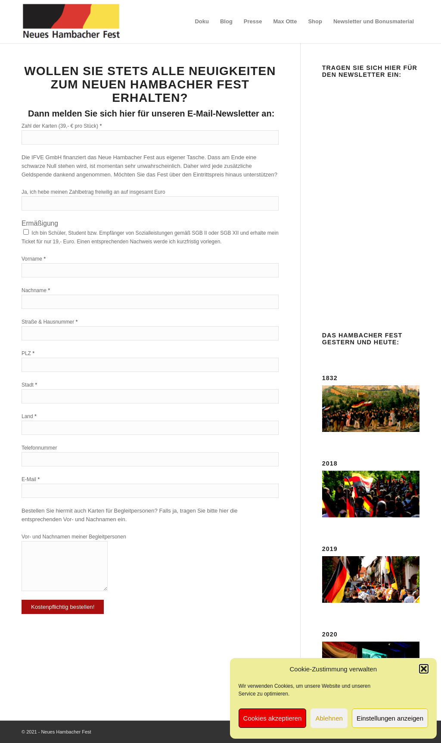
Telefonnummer (39, 448)
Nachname (36, 290)
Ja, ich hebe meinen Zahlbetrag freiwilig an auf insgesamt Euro (93, 192)
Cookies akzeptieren (272, 718)
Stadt (29, 384)
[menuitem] (201, 21)
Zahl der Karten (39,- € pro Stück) (62, 126)
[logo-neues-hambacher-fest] (72, 21)
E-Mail (31, 479)
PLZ (28, 353)
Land (29, 416)
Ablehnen (328, 718)
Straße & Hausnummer (50, 321)
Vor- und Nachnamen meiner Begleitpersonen (74, 537)
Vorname (34, 258)
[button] (423, 668)
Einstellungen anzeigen (390, 718)
